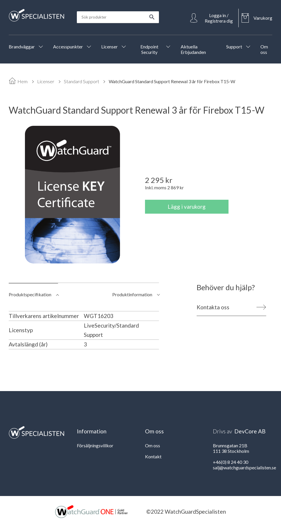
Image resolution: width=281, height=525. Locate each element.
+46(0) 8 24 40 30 (230, 462)
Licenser (45, 81)
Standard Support (81, 81)
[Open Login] (212, 17)
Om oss (152, 445)
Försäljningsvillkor (95, 445)
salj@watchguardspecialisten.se (244, 467)
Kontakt (153, 456)
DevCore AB (250, 431)
